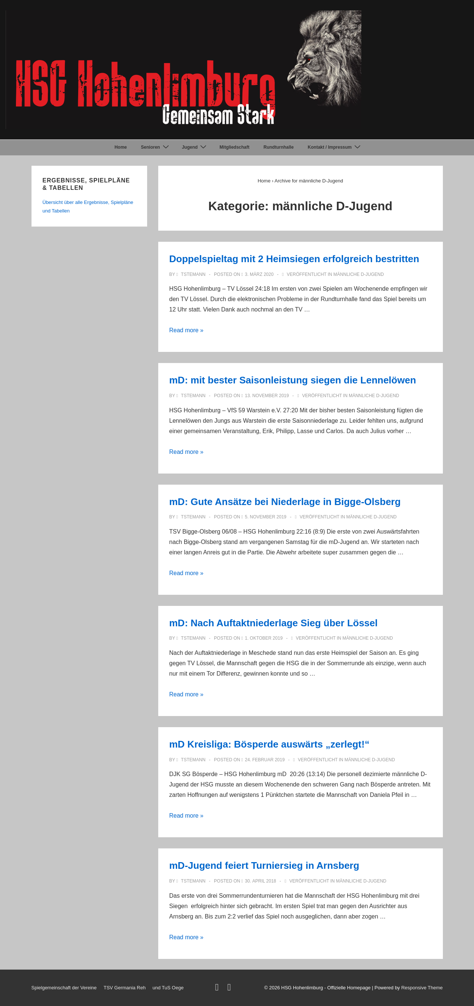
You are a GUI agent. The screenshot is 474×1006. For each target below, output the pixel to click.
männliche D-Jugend (359, 274)
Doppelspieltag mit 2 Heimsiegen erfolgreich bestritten (294, 258)
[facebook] (230, 989)
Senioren (155, 147)
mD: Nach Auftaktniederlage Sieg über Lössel (273, 623)
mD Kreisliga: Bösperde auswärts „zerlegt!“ (269, 744)
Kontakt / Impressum (335, 147)
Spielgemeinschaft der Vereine (64, 987)
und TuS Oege (168, 987)
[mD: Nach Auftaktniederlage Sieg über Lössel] (264, 638)
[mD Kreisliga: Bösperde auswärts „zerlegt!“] (265, 759)
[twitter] (218, 989)
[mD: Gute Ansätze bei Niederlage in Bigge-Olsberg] (265, 517)
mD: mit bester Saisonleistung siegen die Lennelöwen (292, 380)
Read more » (186, 330)
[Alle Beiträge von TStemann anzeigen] (191, 274)
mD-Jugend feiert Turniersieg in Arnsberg (264, 865)
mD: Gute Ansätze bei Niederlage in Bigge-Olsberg (285, 501)
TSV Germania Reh (124, 987)
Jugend (195, 147)
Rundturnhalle (278, 147)
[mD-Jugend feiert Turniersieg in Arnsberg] (260, 881)
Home (121, 147)
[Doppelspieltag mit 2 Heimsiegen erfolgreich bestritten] (259, 274)
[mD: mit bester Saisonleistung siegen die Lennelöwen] (267, 395)
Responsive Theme (422, 987)
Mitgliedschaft (234, 147)
